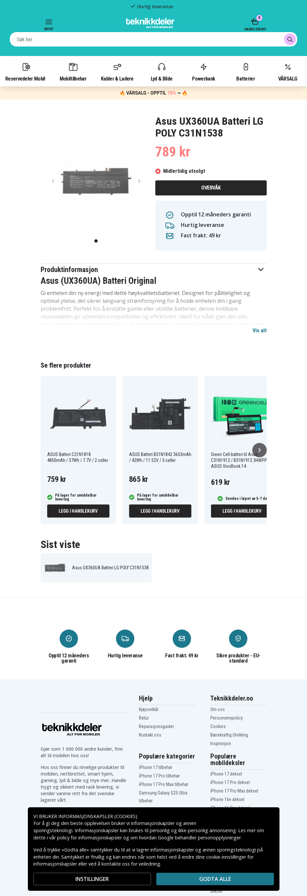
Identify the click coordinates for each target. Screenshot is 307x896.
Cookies (218, 726)
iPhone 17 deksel (226, 774)
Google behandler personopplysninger (199, 837)
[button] (154, 270)
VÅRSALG (287, 72)
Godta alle (215, 879)
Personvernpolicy (226, 718)
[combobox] (153, 39)
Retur (144, 718)
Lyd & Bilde (161, 72)
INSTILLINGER (92, 879)
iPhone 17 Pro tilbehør (159, 775)
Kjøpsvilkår (149, 709)
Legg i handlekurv (78, 511)
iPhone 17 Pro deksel (230, 782)
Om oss (217, 709)
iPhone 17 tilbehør (155, 767)
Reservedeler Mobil (25, 72)
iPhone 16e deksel (227, 799)
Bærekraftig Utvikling (229, 735)
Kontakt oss (150, 735)
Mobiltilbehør (73, 72)
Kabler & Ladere (117, 72)
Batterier (245, 72)
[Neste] (259, 450)
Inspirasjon (220, 743)
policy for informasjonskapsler (89, 837)
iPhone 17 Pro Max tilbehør (163, 784)
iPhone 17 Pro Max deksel (234, 791)
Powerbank (203, 72)
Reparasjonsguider (156, 726)
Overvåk (211, 188)
